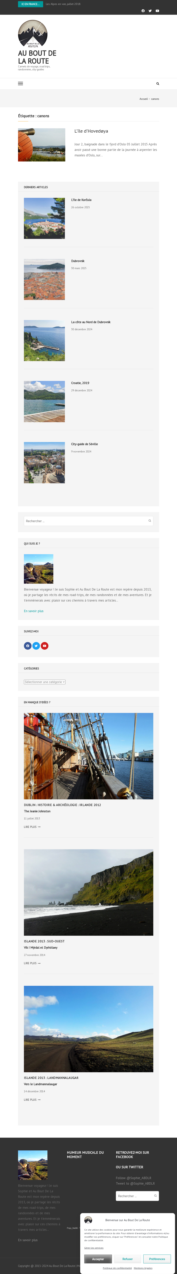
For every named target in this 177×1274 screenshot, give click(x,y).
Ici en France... (31, 4)
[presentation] (44, 218)
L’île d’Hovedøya (91, 131)
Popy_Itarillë (72, 1228)
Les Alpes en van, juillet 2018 (63, 4)
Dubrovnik (77, 261)
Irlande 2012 (90, 805)
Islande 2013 (34, 941)
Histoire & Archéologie (57, 805)
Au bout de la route (37, 57)
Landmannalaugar (62, 1078)
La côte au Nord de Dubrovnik (90, 322)
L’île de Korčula (81, 200)
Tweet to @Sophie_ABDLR (135, 1183)
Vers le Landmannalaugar (40, 1084)
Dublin (30, 805)
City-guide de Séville (84, 444)
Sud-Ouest (55, 941)
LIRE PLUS (32, 827)
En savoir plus (34, 611)
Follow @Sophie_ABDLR (133, 1178)
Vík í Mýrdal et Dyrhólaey (40, 947)
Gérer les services (93, 1260)
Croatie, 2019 (80, 383)
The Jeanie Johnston (37, 811)
